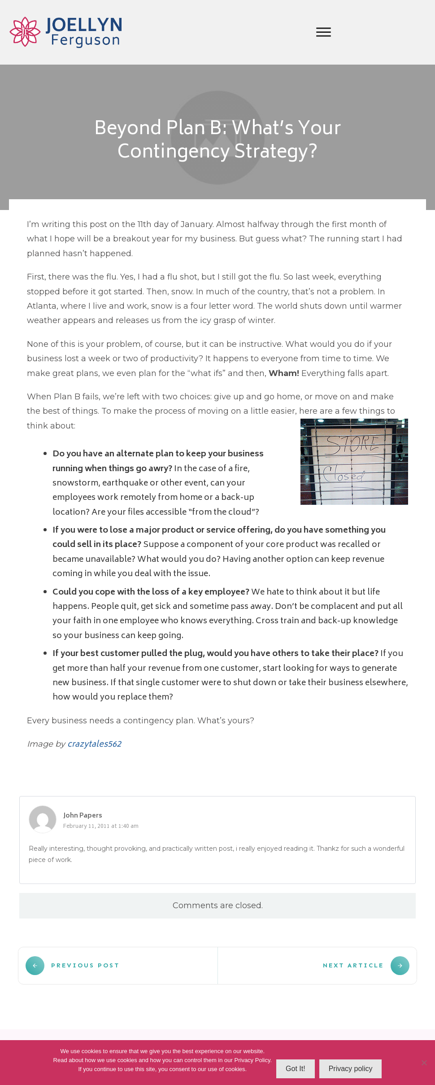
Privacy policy (351, 1068)
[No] (423, 1062)
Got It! (295, 1068)
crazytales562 (94, 745)
